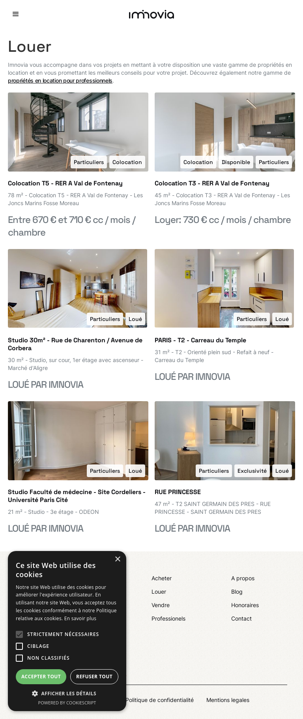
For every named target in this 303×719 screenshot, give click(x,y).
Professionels (168, 618)
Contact (241, 618)
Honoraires (245, 605)
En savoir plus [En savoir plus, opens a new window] (80, 618)
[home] (151, 14)
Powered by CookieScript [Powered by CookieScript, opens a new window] (67, 703)
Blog (237, 591)
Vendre (161, 605)
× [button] (117, 559)
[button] (16, 14)
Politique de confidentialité (159, 699)
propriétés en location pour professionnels (60, 80)
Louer (159, 591)
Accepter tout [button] (41, 676)
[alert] (67, 631)
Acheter (162, 578)
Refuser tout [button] (94, 676)
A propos (242, 578)
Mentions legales (227, 699)
